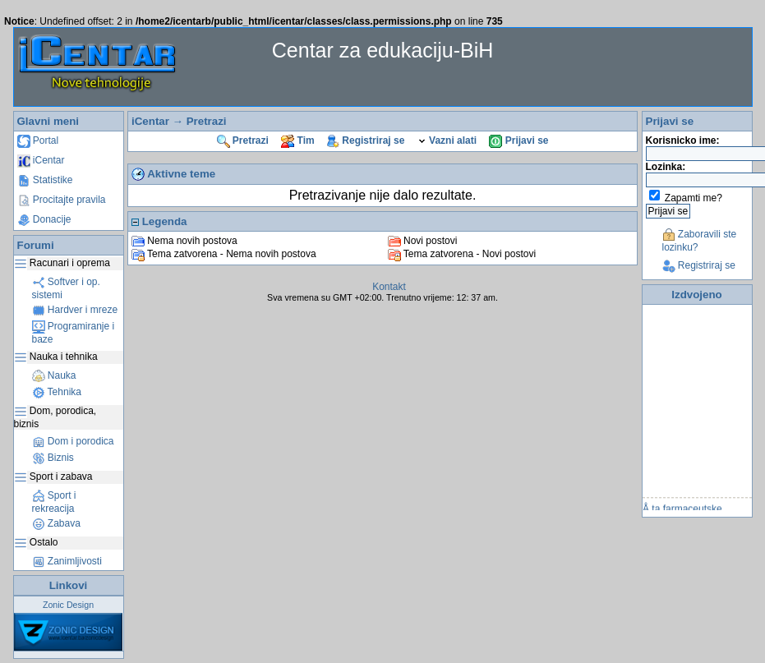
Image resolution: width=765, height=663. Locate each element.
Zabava (56, 523)
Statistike (45, 180)
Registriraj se (365, 140)
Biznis (53, 457)
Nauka (54, 375)
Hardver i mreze (75, 309)
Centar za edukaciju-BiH (383, 50)
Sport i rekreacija (54, 502)
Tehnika (56, 392)
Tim (297, 140)
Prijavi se (518, 140)
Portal (38, 140)
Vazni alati (447, 140)
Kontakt (389, 286)
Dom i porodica (73, 441)
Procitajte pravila (61, 199)
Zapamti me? (693, 198)
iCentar (41, 160)
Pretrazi (207, 121)
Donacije (44, 219)
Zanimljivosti (67, 561)
